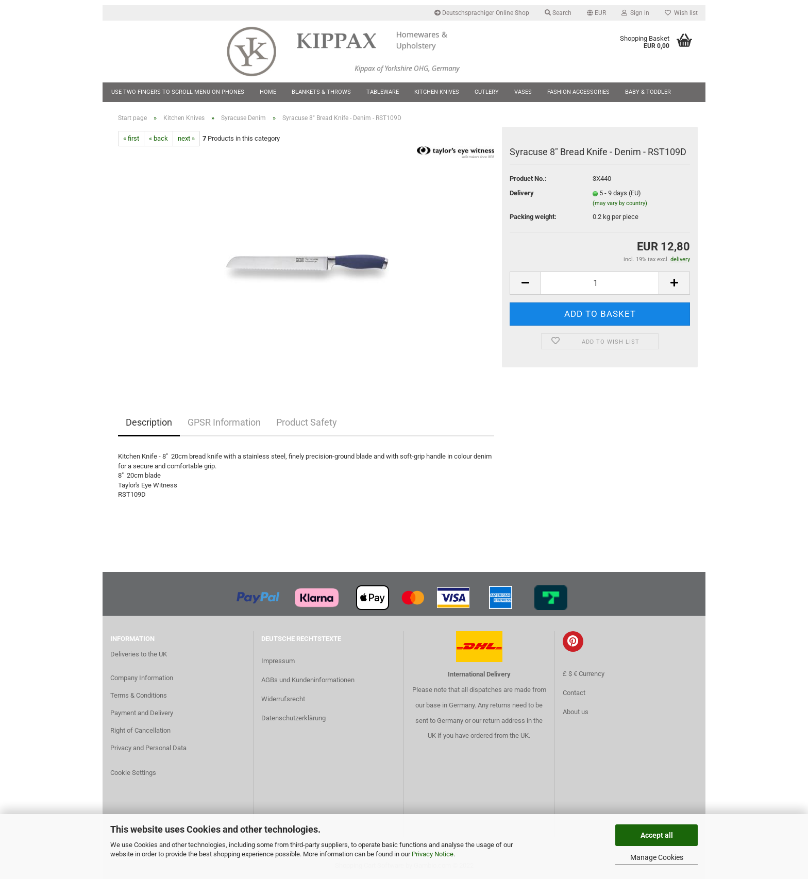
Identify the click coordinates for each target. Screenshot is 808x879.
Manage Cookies (656, 857)
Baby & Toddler (648, 92)
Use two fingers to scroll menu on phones (177, 92)
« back (158, 138)
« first (131, 138)
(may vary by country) (620, 203)
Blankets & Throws (321, 92)
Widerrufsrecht (283, 699)
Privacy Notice (432, 854)
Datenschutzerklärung (293, 718)
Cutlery (487, 92)
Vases (523, 92)
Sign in (635, 12)
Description (149, 422)
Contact (574, 693)
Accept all (657, 835)
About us (575, 712)
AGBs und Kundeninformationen (308, 680)
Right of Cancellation (140, 730)
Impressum (278, 661)
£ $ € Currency (583, 674)
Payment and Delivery (141, 713)
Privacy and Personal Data (148, 748)
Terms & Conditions (138, 695)
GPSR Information (224, 422)
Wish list (681, 12)
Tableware (382, 92)
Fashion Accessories (578, 92)
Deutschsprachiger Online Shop (481, 12)
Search (558, 12)
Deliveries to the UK (138, 654)
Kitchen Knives (436, 92)
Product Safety (306, 422)
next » (186, 138)
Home (268, 92)
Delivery (522, 193)
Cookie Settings (133, 772)
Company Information (141, 678)
